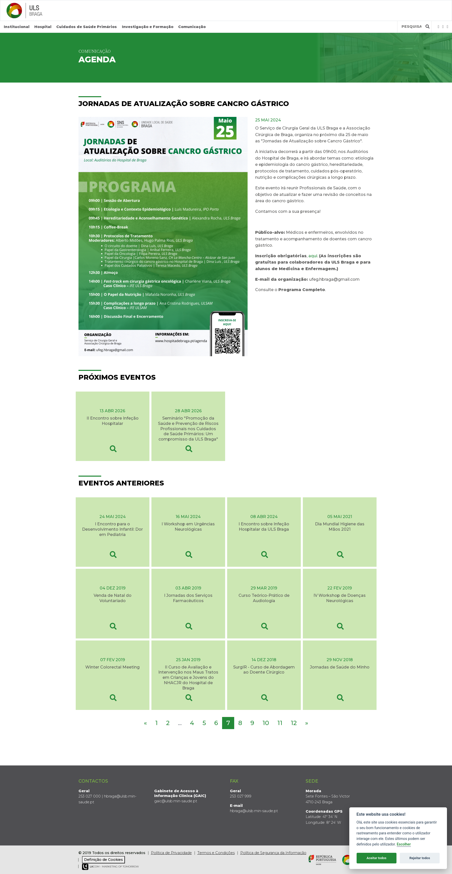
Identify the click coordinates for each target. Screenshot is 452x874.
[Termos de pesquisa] (411, 26)
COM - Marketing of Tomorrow (110, 867)
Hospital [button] (42, 26)
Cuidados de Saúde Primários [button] (86, 26)
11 (279, 722)
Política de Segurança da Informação (273, 853)
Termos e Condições (216, 853)
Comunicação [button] (192, 26)
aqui (312, 255)
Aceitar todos (376, 858)
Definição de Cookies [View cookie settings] (103, 859)
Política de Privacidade (171, 853)
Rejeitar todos (419, 858)
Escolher (404, 844)
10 (265, 722)
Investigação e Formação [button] (147, 26)
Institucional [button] (17, 26)
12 (294, 722)
